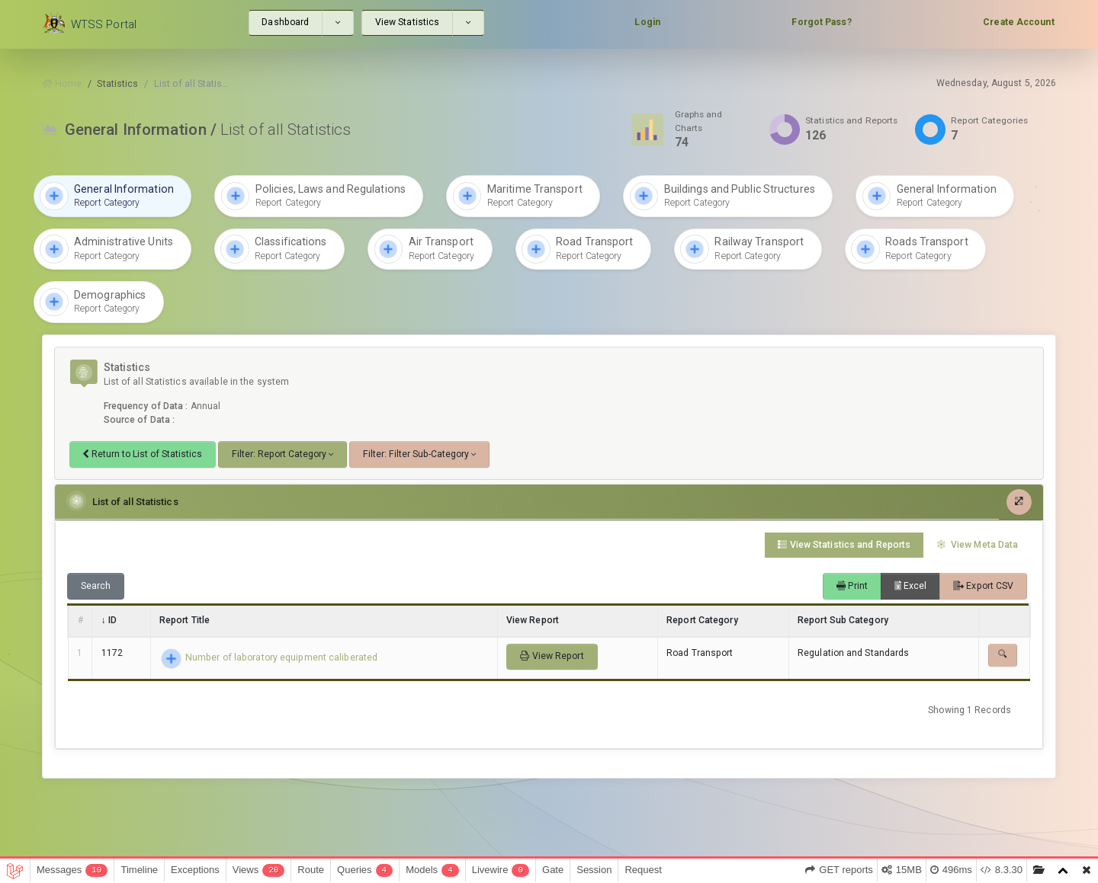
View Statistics (407, 22)
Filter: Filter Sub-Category (416, 453)
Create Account (1018, 22)
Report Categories (989, 120)
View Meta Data (977, 544)
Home (62, 83)
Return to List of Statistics (142, 453)
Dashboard (285, 22)
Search (96, 585)
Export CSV (983, 585)
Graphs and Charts (699, 121)
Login (647, 22)
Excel (910, 585)
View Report (552, 655)
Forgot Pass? (821, 22)
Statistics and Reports (851, 120)
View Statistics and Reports (844, 544)
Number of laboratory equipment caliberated (268, 657)
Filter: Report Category (279, 453)
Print (852, 585)
